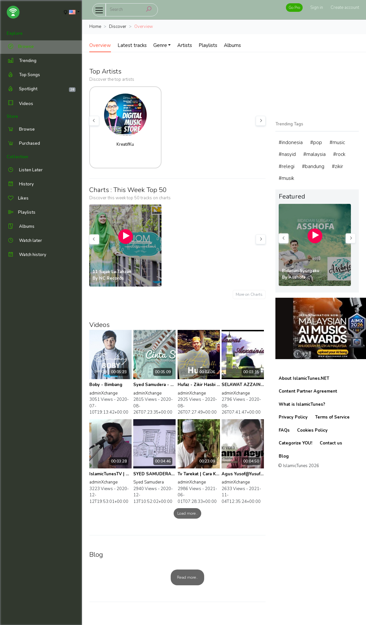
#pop (316, 142)
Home (95, 27)
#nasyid (287, 154)
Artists (184, 45)
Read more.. (187, 577)
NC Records (111, 278)
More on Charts (249, 294)
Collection (17, 157)
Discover (117, 27)
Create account (345, 8)
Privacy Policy (293, 417)
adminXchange (103, 393)
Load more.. (187, 513)
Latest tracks (132, 45)
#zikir (337, 166)
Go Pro (294, 7)
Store (12, 116)
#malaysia (314, 154)
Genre (160, 45)
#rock (339, 154)
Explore (15, 33)
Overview (100, 45)
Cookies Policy (312, 430)
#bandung (313, 166)
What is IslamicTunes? (302, 404)
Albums (232, 45)
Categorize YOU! (295, 443)
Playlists (208, 45)
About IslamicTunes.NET (304, 378)
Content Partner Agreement (308, 391)
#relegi (286, 166)
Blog (284, 456)
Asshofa (297, 277)
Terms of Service (332, 417)
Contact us (331, 443)
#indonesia (291, 142)
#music (337, 142)
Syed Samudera (148, 482)
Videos (20, 103)
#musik (286, 178)
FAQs (284, 430)
